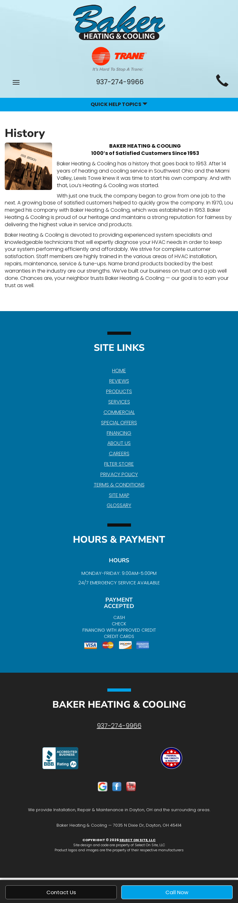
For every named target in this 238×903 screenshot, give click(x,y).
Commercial (119, 412)
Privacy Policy (119, 474)
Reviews (119, 381)
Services (119, 401)
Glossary (119, 505)
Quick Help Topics (119, 104)
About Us (119, 443)
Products (119, 391)
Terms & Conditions (119, 484)
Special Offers (119, 422)
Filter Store (119, 464)
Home (119, 370)
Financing (119, 433)
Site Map (119, 495)
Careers (119, 453)
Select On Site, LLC (137, 839)
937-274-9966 (119, 725)
